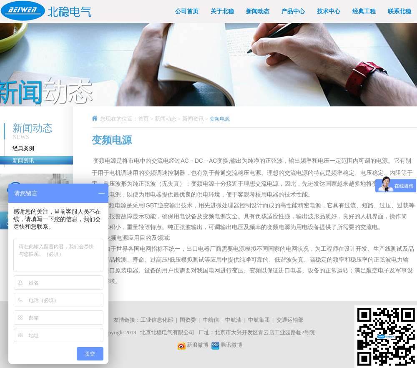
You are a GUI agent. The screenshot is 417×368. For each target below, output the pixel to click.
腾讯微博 (231, 345)
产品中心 (293, 11)
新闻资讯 (23, 160)
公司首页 (186, 11)
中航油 (233, 320)
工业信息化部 (157, 320)
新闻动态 (257, 11)
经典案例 (23, 148)
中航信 (211, 320)
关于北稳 (222, 11)
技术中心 (328, 11)
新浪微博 (197, 345)
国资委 (188, 320)
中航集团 (259, 320)
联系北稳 (399, 11)
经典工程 (364, 11)
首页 (143, 119)
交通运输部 (290, 320)
